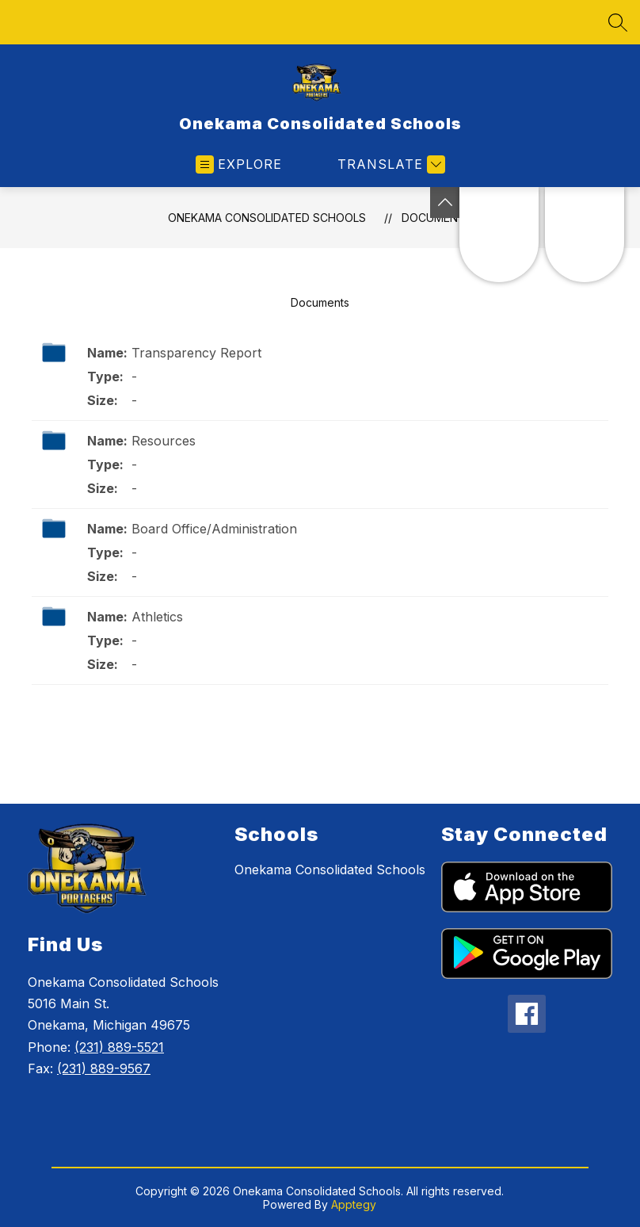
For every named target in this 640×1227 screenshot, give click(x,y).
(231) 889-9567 (103, 1068)
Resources (163, 441)
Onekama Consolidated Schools (267, 217)
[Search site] (617, 22)
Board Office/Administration (214, 529)
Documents (320, 302)
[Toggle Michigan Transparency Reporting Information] (445, 202)
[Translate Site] (389, 164)
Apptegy (353, 1204)
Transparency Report (196, 353)
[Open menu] (239, 164)
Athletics (157, 617)
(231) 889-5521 (119, 1047)
